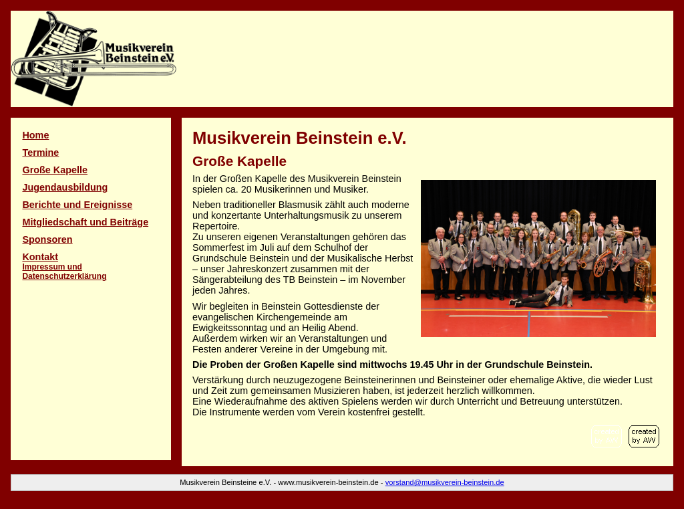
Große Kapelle (55, 170)
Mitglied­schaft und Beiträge (85, 222)
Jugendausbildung (65, 187)
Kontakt (64, 266)
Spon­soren (47, 239)
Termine (40, 152)
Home (35, 135)
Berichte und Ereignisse (77, 204)
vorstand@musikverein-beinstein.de (444, 482)
